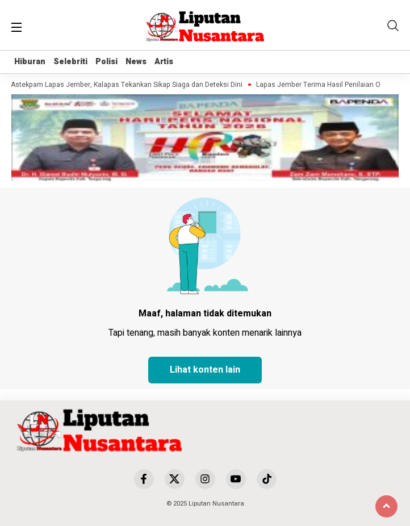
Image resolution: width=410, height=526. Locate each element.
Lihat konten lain (205, 370)
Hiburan (29, 62)
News (136, 62)
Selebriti (70, 62)
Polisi (106, 62)
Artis (163, 62)
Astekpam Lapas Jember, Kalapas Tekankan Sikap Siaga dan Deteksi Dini (128, 85)
